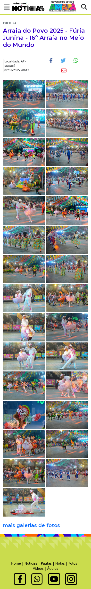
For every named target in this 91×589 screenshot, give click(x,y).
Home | (18, 563)
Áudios (52, 568)
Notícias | (33, 563)
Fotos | (74, 563)
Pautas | (48, 563)
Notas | (61, 563)
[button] (5, 7)
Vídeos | (40, 568)
